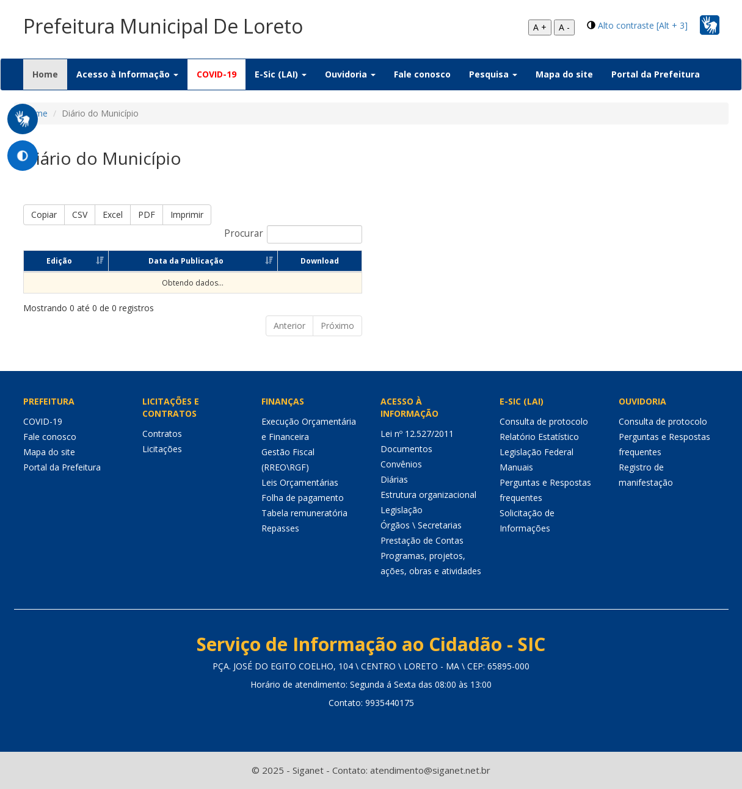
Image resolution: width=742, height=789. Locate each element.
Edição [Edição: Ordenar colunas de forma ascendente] (59, 261)
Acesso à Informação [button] (127, 74)
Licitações (162, 449)
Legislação (401, 510)
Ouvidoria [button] (350, 74)
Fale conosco (422, 74)
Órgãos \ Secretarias (421, 525)
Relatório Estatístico (539, 436)
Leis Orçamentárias (299, 482)
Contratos (162, 433)
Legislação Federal (536, 452)
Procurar (293, 234)
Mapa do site (564, 74)
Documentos (406, 449)
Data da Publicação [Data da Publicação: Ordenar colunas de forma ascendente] (186, 261)
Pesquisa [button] (493, 74)
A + (540, 27)
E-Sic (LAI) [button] (281, 74)
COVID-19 (216, 74)
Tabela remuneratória (304, 513)
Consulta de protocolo (544, 421)
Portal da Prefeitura (655, 74)
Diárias (394, 479)
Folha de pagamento (302, 497)
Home (49, 74)
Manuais (516, 467)
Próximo (337, 325)
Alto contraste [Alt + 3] (643, 25)
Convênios (401, 464)
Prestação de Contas (422, 540)
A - (564, 27)
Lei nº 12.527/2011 (417, 433)
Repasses (280, 528)
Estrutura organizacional (428, 494)
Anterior (289, 325)
